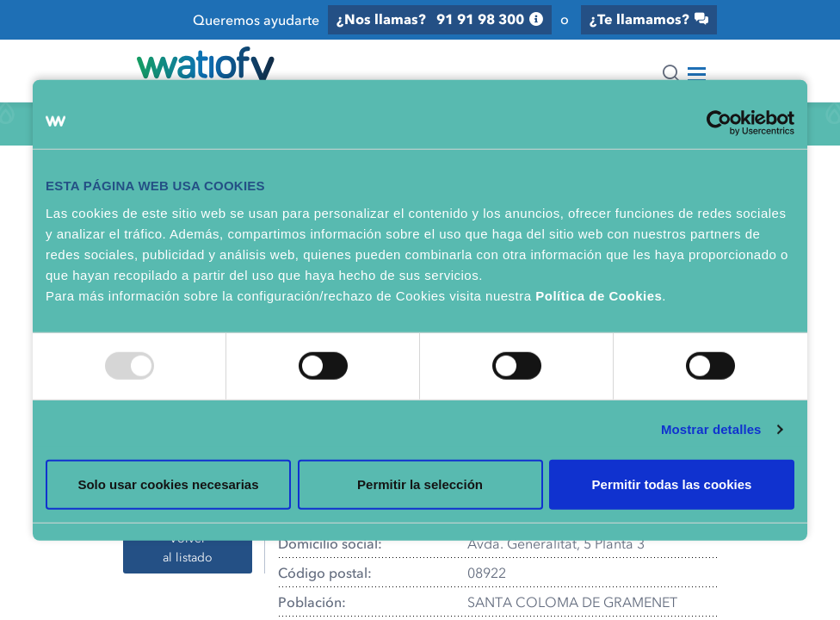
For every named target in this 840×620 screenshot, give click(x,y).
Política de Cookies (598, 295)
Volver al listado (188, 547)
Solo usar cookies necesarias (167, 483)
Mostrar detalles (711, 429)
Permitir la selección (420, 483)
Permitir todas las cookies (672, 483)
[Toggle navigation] (696, 74)
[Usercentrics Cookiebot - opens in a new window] (719, 123)
